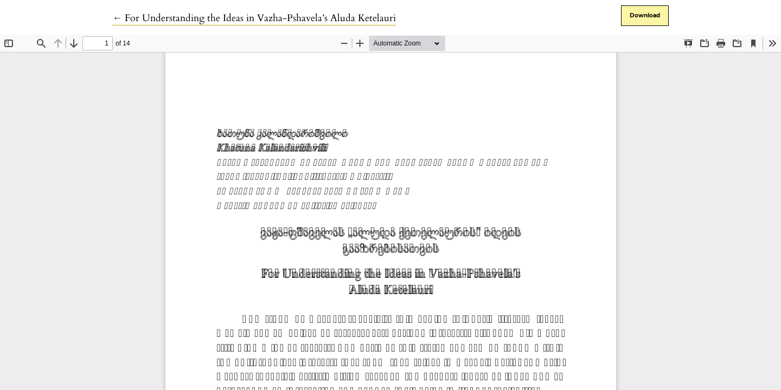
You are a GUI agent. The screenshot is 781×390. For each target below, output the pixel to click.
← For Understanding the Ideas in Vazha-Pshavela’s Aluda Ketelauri (254, 18)
